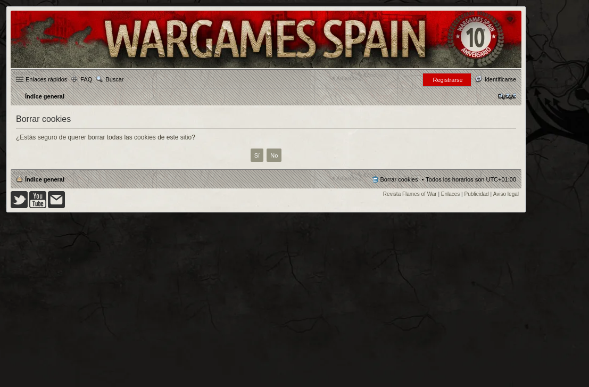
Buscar (114, 79)
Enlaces (450, 194)
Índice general (44, 179)
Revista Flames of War (410, 194)
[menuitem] (507, 96)
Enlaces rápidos (46, 79)
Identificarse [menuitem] (500, 79)
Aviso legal (506, 194)
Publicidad (476, 194)
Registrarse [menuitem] (447, 80)
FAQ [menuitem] (86, 79)
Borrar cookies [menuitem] (399, 179)
